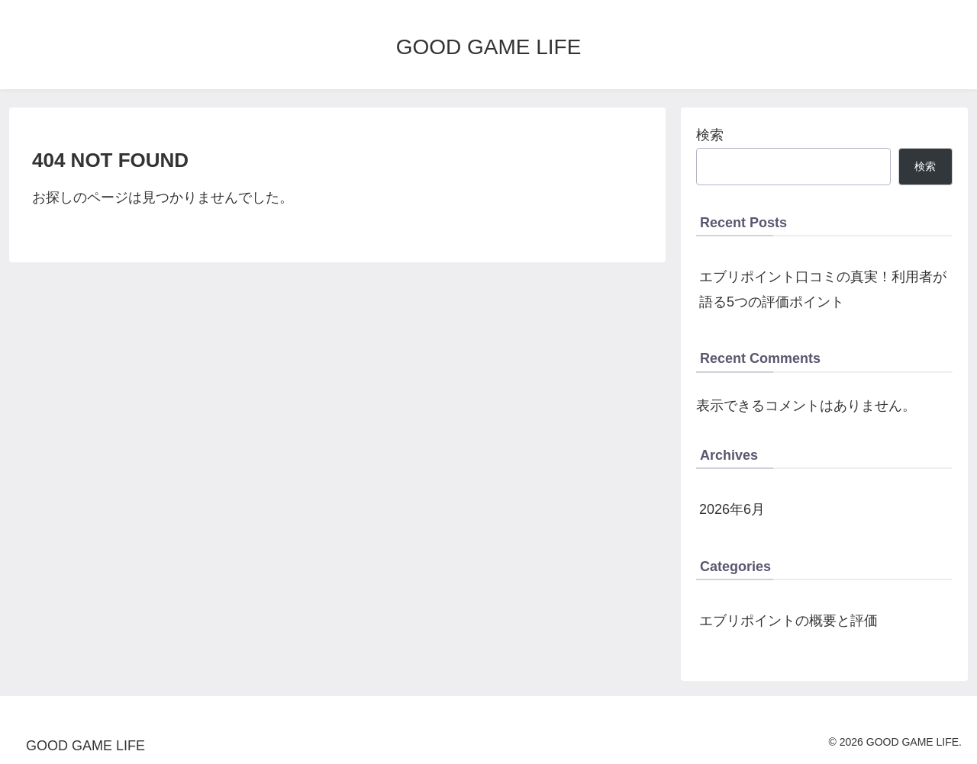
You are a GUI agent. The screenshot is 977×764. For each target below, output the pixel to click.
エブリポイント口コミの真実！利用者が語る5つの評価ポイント (822, 289)
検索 (710, 135)
